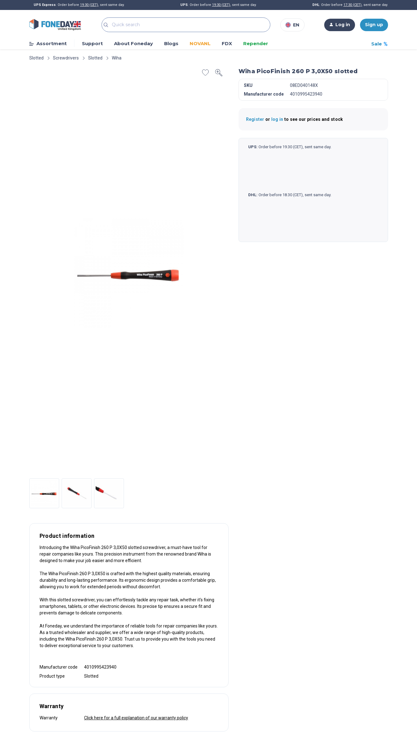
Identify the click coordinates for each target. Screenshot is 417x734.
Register (256, 119)
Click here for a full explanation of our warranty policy (136, 717)
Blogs (171, 43)
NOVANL (200, 43)
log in (277, 119)
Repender (255, 43)
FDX (227, 43)
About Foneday (133, 43)
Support (92, 43)
